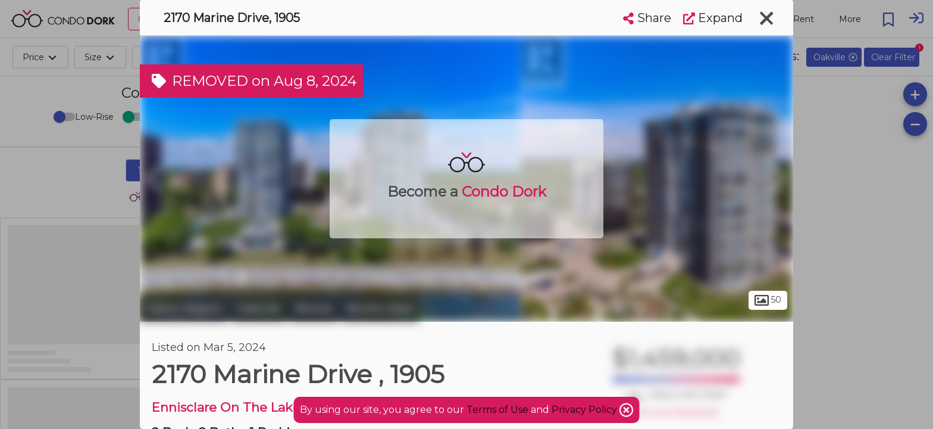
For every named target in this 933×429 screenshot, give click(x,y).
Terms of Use (497, 409)
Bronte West (380, 308)
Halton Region (184, 308)
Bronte (314, 308)
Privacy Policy (585, 409)
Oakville (259, 308)
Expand (713, 18)
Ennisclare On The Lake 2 (231, 407)
